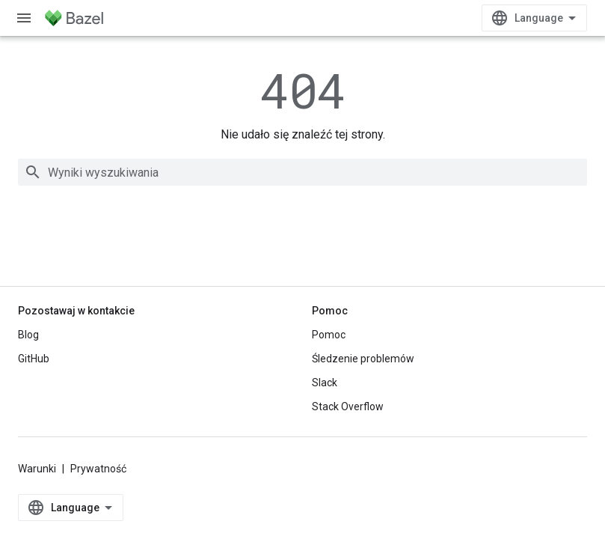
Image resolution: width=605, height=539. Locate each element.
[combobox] (302, 172)
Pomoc (329, 335)
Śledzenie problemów (363, 359)
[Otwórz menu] (24, 18)
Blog (28, 335)
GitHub (33, 359)
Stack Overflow (348, 406)
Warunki (37, 469)
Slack (324, 383)
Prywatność (98, 469)
